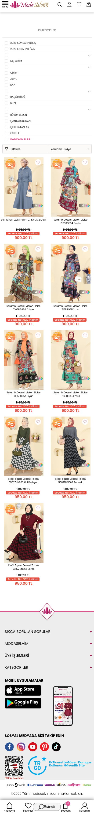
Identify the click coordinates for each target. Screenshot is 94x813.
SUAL (13, 103)
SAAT (13, 85)
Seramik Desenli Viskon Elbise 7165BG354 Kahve (23, 307)
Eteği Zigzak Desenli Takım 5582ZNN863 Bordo (23, 567)
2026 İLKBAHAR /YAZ (22, 49)
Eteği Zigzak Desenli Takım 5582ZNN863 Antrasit (70, 480)
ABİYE (13, 79)
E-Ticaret (32, 791)
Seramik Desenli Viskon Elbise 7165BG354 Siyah (23, 394)
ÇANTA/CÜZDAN (20, 121)
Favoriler (28, 806)
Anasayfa (9, 806)
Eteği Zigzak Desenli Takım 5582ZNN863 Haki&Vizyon (23, 480)
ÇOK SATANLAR (19, 127)
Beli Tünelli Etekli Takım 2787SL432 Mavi (23, 219)
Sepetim (66, 806)
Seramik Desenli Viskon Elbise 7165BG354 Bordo (70, 221)
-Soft (21, 791)
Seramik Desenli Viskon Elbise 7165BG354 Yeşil (70, 394)
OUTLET (14, 133)
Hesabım (84, 806)
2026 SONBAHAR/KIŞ (23, 43)
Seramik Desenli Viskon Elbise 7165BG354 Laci (70, 307)
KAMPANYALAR (20, 139)
